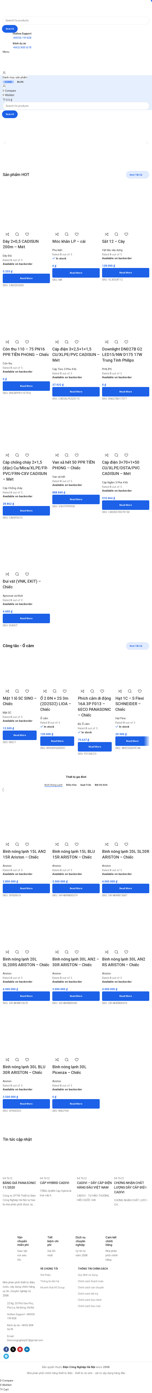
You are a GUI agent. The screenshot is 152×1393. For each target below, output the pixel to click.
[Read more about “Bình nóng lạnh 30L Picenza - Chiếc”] (76, 1110)
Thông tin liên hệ (49, 1287)
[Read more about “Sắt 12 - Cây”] (126, 272)
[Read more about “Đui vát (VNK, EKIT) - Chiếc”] (26, 619)
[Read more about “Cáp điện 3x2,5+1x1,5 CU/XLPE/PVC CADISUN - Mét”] (76, 391)
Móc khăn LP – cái (69, 240)
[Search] (76, 20)
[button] (5, 143)
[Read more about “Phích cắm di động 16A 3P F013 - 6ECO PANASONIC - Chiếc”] (95, 747)
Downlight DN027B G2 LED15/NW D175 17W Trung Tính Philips (123, 354)
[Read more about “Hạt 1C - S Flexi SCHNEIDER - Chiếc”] (132, 741)
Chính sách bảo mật (89, 1312)
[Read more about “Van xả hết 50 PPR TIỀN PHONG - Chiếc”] (76, 499)
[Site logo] (14, 8)
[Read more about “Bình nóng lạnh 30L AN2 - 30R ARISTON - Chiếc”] (76, 996)
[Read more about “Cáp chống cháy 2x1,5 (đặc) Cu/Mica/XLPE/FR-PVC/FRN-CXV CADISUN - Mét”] (26, 511)
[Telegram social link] (6, 1362)
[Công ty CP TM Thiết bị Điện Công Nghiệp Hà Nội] (132, 1285)
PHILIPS (107, 368)
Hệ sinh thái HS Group (52, 1293)
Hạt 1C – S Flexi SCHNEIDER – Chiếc (129, 704)
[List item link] (20, 1311)
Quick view (17, 233)
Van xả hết (59, 476)
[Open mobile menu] (6, 51)
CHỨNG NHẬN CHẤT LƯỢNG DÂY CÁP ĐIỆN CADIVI (130, 1193)
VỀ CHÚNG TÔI (49, 1274)
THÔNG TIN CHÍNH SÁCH (93, 1274)
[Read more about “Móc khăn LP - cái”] (76, 272)
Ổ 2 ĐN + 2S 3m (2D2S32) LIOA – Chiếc (55, 704)
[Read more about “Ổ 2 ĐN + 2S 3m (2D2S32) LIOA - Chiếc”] (57, 741)
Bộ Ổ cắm (84, 724)
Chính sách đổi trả (88, 1299)
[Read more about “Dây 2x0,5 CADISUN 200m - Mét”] (26, 277)
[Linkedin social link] (27, 1355)
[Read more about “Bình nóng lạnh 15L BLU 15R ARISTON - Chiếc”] (76, 888)
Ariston (57, 865)
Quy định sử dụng (88, 1281)
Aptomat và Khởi (13, 596)
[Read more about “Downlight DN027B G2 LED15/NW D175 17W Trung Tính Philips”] (126, 391)
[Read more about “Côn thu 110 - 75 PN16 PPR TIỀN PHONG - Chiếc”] (26, 385)
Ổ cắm (44, 718)
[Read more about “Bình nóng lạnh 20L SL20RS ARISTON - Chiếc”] (26, 1002)
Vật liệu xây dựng (113, 249)
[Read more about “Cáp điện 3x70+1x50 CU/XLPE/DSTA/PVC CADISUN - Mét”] (126, 505)
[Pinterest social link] (20, 1355)
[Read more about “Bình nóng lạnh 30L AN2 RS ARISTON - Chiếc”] (126, 996)
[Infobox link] (16, 1255)
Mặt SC (7, 713)
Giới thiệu (45, 1281)
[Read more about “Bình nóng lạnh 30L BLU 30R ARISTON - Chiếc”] (26, 1110)
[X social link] (13, 1355)
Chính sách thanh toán (91, 1287)
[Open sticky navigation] (15, 77)
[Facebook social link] (6, 1355)
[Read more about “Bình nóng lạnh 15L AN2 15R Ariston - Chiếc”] (26, 888)
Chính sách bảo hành (90, 1305)
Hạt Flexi (120, 718)
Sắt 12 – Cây (114, 240)
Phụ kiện (58, 249)
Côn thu (7, 363)
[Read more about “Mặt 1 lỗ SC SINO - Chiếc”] (20, 735)
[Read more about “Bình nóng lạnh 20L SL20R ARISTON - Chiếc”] (126, 888)
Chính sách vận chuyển (91, 1293)
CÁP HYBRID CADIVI (54, 1189)
